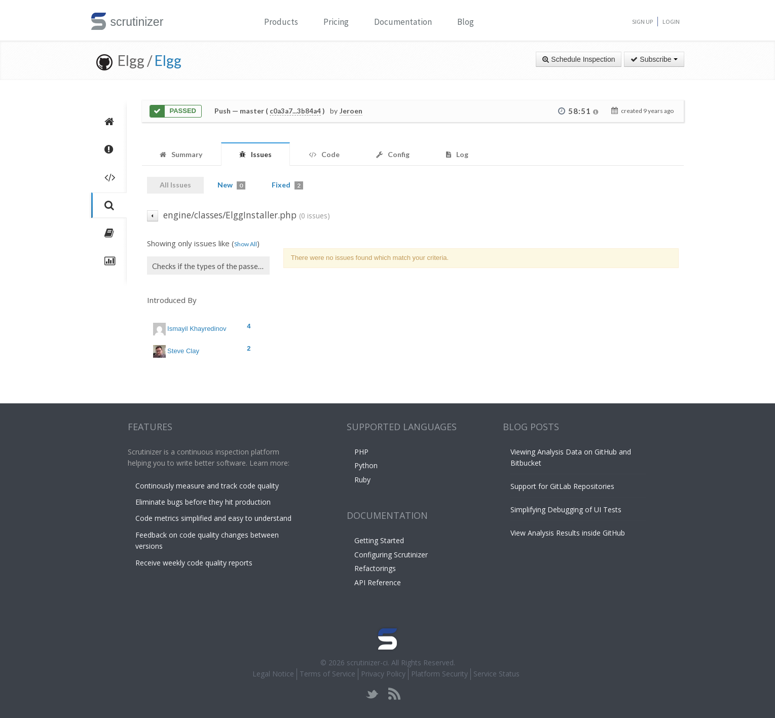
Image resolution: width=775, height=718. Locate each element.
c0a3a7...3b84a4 (295, 111)
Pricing (336, 21)
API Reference (377, 582)
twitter (372, 694)
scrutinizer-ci (367, 662)
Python (366, 465)
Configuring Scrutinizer (391, 554)
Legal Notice (273, 673)
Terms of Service (327, 673)
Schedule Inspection (578, 59)
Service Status (496, 673)
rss (394, 694)
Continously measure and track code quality (207, 485)
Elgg (168, 60)
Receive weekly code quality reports (193, 563)
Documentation (403, 21)
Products (281, 21)
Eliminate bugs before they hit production (203, 502)
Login (671, 21)
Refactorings (375, 568)
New (231, 185)
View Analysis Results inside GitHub (567, 533)
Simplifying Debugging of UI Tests (565, 509)
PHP (361, 452)
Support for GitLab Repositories (562, 486)
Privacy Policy (383, 673)
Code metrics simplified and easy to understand (213, 518)
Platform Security (439, 673)
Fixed (287, 185)
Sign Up (642, 21)
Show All (245, 244)
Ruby (362, 479)
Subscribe (654, 59)
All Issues (175, 184)
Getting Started (379, 540)
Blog (465, 21)
